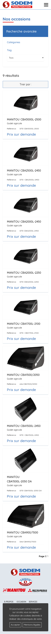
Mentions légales (32, 624)
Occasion (21, 602)
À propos (8, 602)
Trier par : (25, 84)
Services (33, 602)
